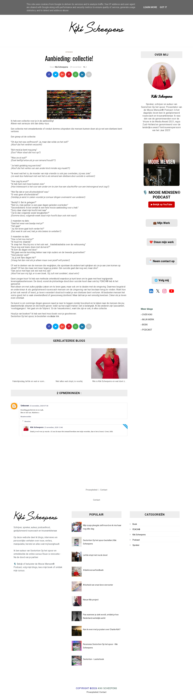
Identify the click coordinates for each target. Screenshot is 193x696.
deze (52, 316)
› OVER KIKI (146, 314)
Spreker (69, 52)
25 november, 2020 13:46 (53, 427)
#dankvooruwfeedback (93, 570)
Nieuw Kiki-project (91, 600)
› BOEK (144, 324)
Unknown (25, 406)
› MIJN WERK (147, 319)
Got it (163, 7)
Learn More (150, 7)
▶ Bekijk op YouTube (161, 204)
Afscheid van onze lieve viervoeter (98, 585)
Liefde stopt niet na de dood (95, 555)
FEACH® (136, 529)
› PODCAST (146, 329)
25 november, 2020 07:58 (39, 406)
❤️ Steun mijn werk (161, 242)
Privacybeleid (92, 490)
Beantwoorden (26, 416)
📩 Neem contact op (161, 261)
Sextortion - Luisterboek (93, 659)
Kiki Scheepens (61, 67)
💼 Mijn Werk (161, 223)
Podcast (136, 540)
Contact (103, 490)
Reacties (27, 421)
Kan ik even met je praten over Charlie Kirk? (101, 629)
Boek (135, 524)
